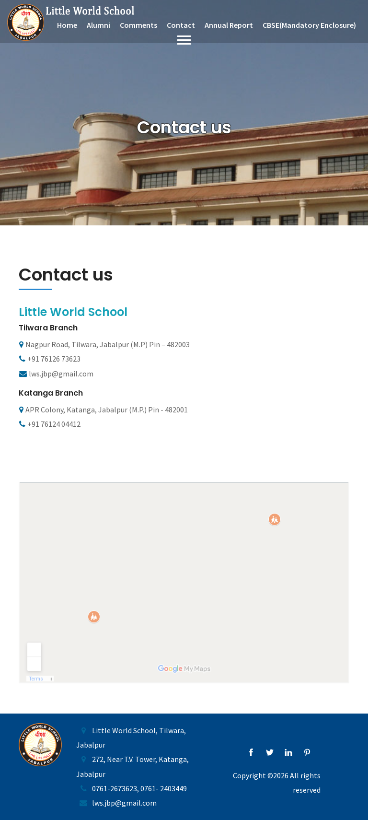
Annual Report (229, 25)
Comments (138, 25)
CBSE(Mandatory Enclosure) (309, 25)
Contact (181, 25)
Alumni (98, 25)
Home (67, 25)
